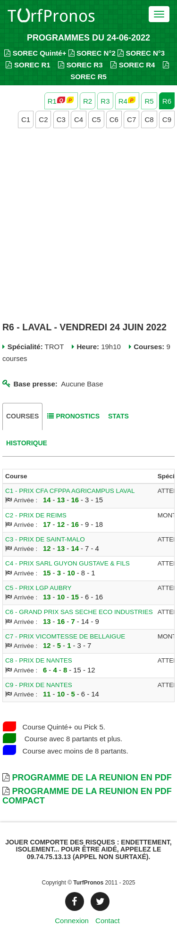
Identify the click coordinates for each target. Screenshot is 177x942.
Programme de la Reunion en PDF (91, 777)
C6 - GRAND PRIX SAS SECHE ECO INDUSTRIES (79, 611)
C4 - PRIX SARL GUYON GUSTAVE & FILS (67, 563)
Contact (107, 921)
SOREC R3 (80, 65)
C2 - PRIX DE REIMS (36, 515)
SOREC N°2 (92, 53)
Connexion (72, 921)
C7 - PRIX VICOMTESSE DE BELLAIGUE (65, 636)
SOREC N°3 (141, 53)
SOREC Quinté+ (35, 53)
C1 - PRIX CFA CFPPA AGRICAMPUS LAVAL (70, 490)
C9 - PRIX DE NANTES (38, 684)
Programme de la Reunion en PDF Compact (87, 795)
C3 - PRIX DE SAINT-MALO (45, 539)
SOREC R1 (28, 65)
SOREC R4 (132, 65)
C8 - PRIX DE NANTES (38, 660)
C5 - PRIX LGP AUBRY (38, 587)
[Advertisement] (88, 226)
